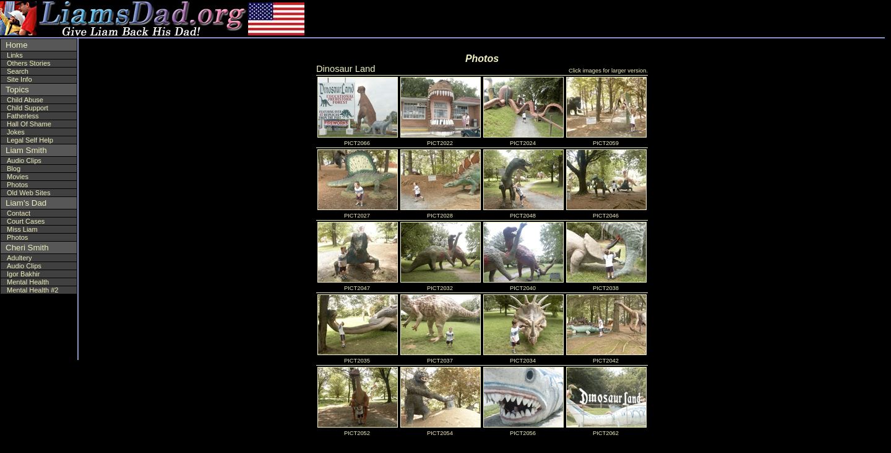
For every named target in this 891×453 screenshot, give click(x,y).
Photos (17, 184)
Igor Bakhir (23, 274)
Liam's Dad (26, 203)
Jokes (16, 132)
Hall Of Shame (29, 124)
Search (17, 71)
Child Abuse (25, 99)
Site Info (19, 79)
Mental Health (28, 282)
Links (15, 55)
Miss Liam (22, 229)
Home (17, 45)
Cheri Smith (27, 247)
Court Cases (26, 221)
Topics (17, 89)
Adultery (19, 258)
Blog (13, 168)
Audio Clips (24, 160)
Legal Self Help (30, 140)
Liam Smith (26, 150)
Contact (18, 213)
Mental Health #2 (33, 290)
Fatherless (23, 116)
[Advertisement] (810, 18)
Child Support (27, 108)
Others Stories (29, 63)
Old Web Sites (28, 192)
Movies (17, 176)
